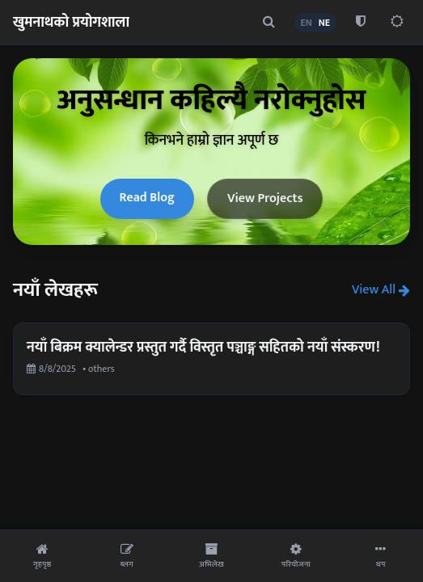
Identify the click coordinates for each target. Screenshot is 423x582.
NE (324, 22)
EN (306, 22)
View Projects (264, 198)
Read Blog (147, 198)
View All (381, 290)
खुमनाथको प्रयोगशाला (71, 22)
